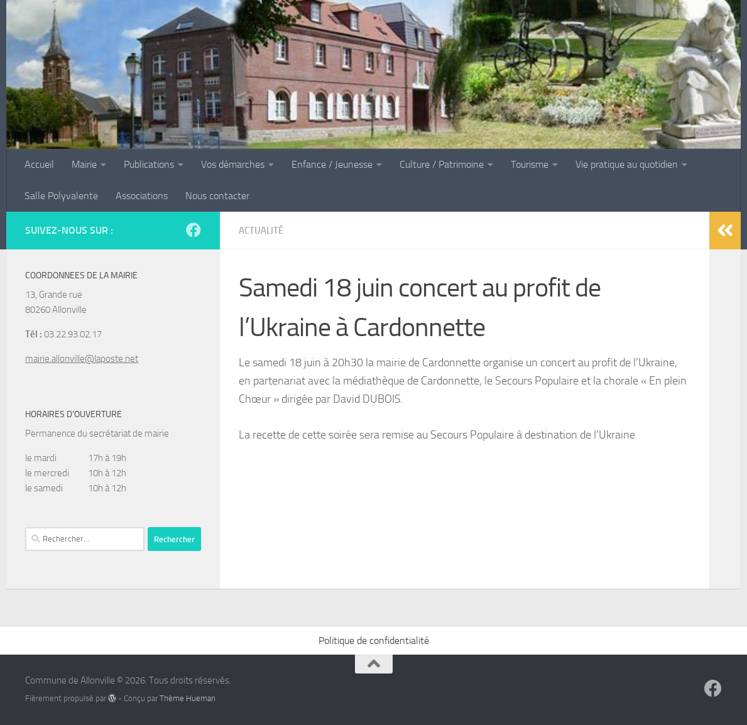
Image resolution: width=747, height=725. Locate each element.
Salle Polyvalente (61, 196)
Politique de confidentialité (374, 640)
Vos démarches (232, 164)
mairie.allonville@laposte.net (81, 358)
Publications (149, 164)
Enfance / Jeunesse (332, 164)
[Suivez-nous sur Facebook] (193, 229)
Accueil (39, 164)
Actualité (262, 230)
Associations (142, 196)
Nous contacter (217, 196)
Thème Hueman (187, 698)
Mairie (84, 164)
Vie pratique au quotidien (626, 164)
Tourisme (529, 164)
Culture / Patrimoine (442, 164)
